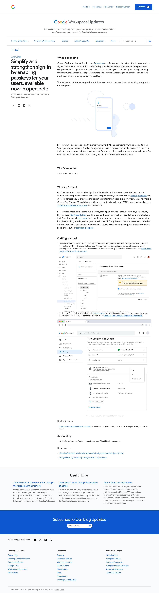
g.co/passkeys (99, 313)
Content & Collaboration (45, 41)
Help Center (108, 7)
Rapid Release (29, 94)
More (114, 41)
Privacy (57, 590)
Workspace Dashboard (17, 569)
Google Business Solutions (117, 566)
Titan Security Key (78, 215)
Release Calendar (123, 7)
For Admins (97, 7)
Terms (62, 590)
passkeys (99, 63)
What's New (13, 573)
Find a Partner (63, 566)
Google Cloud (112, 555)
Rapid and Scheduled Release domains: (75, 426)
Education (101, 41)
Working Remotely (64, 562)
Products (86, 7)
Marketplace (62, 569)
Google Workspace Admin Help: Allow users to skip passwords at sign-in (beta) (91, 453)
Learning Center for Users (19, 559)
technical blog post (85, 228)
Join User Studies (113, 573)
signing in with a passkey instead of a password (123, 316)
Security (60, 555)
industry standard (139, 196)
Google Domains (113, 559)
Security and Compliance (20, 97)
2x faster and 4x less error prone (72, 205)
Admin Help (13, 555)
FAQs (59, 573)
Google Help (13, 566)
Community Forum (15, 562)
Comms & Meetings (20, 41)
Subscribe (144, 7)
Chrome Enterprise (114, 562)
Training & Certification (67, 580)
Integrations (62, 576)
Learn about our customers (118, 482)
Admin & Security (82, 41)
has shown (82, 218)
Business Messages (114, 569)
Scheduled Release (43, 94)
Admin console (17, 94)
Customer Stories (64, 559)
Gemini (65, 41)
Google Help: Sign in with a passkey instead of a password (83, 458)
